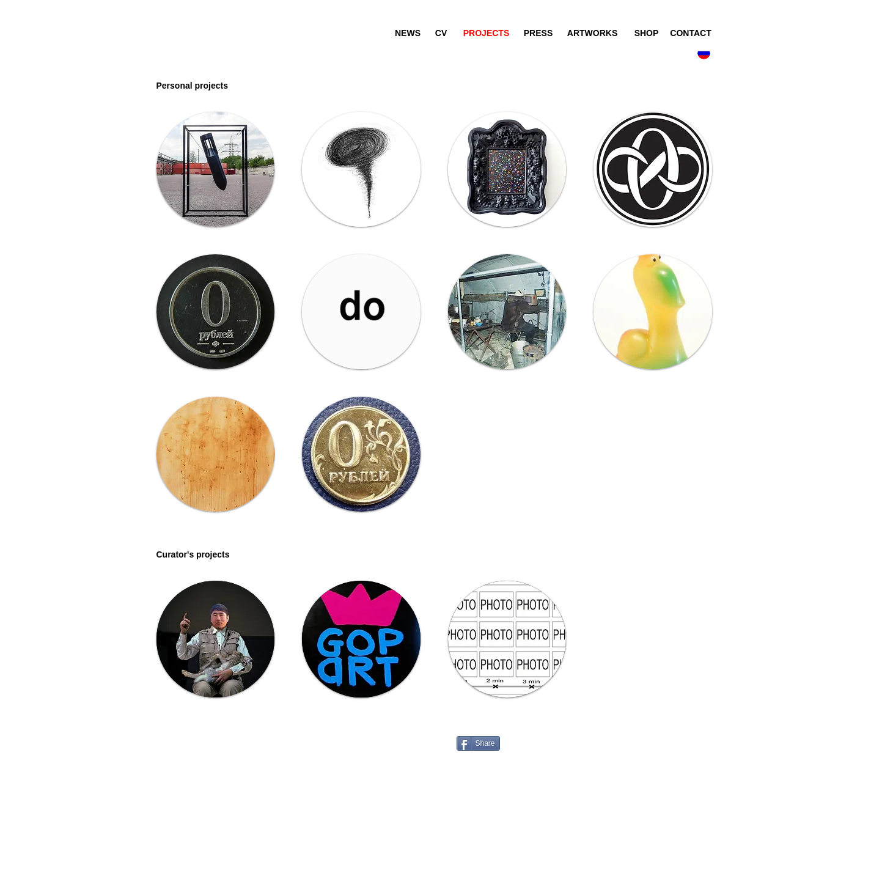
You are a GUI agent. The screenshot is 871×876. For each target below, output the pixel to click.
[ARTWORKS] (592, 33)
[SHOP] (646, 33)
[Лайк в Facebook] (581, 736)
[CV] (441, 33)
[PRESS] (538, 33)
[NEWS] (408, 33)
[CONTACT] (691, 33)
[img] (215, 454)
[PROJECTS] (486, 33)
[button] (210, 86)
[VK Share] (463, 730)
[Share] (478, 743)
